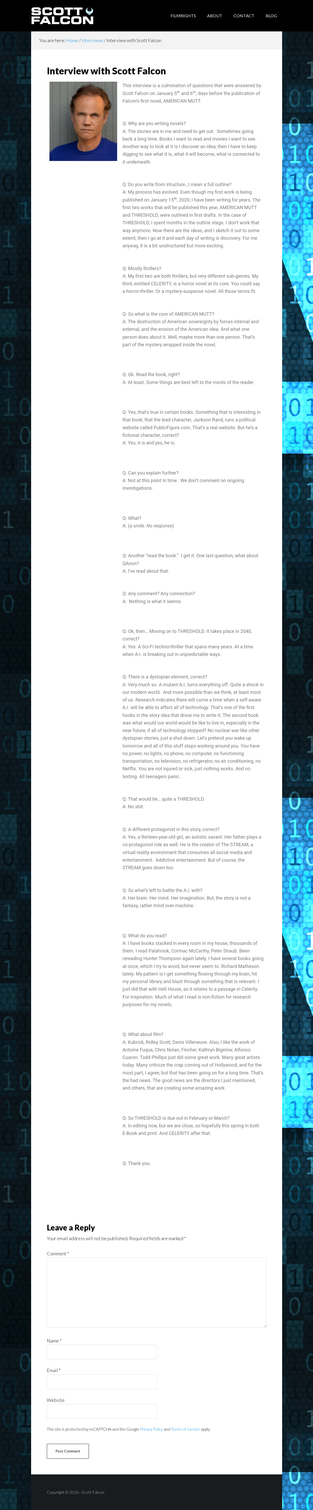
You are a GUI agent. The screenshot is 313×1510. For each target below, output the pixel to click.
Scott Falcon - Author (73, 16)
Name (54, 1341)
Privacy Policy (151, 1429)
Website (56, 1400)
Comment (58, 1253)
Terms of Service (185, 1429)
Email (54, 1370)
